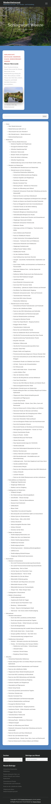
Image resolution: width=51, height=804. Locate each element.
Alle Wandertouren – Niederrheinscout (19, 134)
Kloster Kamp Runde (19, 400)
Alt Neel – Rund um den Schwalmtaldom (24, 364)
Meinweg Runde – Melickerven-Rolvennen (25, 185)
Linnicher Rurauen (18, 474)
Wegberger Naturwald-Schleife (22, 220)
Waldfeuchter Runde (19, 251)
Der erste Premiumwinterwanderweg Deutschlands (25, 563)
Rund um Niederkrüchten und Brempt (24, 316)
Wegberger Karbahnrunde (21, 246)
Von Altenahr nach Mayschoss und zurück (23, 581)
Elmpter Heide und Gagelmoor (19, 154)
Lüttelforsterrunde (18, 279)
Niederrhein (16, 57)
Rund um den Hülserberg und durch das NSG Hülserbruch (29, 469)
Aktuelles (8, 657)
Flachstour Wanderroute (20, 180)
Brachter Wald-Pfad (19, 348)
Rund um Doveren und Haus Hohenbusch (25, 196)
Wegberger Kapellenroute (18, 482)
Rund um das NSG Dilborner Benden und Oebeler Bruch (29, 383)
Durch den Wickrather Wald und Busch (24, 419)
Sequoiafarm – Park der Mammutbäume (22, 500)
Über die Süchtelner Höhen (21, 375)
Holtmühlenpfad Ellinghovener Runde (24, 214)
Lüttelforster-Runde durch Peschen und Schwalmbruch (29, 217)
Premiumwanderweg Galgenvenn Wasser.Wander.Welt (29, 354)
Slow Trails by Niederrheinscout (17, 141)
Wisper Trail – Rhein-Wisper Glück (21, 590)
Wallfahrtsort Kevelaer (17, 542)
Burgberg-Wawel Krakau (20, 654)
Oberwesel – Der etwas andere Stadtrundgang (24, 610)
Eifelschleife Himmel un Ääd (19, 584)
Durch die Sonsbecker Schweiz (22, 424)
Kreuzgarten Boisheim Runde (19, 146)
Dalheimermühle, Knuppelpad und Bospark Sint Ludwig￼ (29, 198)
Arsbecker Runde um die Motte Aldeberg (25, 206)
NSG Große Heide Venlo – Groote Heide (24, 369)
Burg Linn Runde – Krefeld (20, 435)
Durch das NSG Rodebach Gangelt (23, 277)
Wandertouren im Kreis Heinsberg (20, 170)
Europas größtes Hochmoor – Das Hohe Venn (24, 633)
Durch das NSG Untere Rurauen (22, 298)
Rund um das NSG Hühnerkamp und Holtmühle (26, 311)
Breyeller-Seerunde (19, 340)
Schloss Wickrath (18, 472)
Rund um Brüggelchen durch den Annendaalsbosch (28, 204)
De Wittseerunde (18, 367)
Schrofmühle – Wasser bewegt (19, 497)
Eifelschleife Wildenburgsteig (19, 579)
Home (7, 124)
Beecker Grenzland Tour (20, 183)
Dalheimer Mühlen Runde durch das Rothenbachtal (28, 274)
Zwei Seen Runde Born (19, 380)
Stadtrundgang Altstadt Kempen (20, 553)
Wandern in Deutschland (15, 561)
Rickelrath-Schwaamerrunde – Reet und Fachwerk (27, 293)
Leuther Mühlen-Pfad (19, 372)
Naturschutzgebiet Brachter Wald (23, 385)
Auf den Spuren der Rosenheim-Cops (21, 571)
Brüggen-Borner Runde (20, 324)
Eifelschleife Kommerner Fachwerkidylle (22, 587)
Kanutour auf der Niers (17, 530)
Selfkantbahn (15, 505)
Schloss (6, 59)
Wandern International (14, 615)
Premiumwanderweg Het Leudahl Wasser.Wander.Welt (27, 628)
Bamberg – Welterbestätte (18, 605)
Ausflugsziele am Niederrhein (16, 490)
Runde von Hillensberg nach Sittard (23, 188)
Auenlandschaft (9, 54)
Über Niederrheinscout (14, 126)
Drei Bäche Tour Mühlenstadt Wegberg (24, 290)
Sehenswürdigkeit (15, 59)
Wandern (7, 61)
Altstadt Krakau (18, 648)
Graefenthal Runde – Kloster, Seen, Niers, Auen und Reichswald (26, 738)
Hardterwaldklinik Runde (20, 464)
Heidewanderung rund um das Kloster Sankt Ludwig (26, 162)
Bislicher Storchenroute (20, 451)
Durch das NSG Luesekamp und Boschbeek (23, 617)
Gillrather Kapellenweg (17, 160)
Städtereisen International (15, 639)
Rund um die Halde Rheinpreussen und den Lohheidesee (29, 477)
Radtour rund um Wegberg (18, 487)
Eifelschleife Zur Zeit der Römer (20, 576)
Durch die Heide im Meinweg (19, 157)
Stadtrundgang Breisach (18, 597)
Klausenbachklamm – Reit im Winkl (21, 573)
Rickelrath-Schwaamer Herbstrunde (23, 222)
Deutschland (8, 57)
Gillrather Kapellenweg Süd (19, 149)
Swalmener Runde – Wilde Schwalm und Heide (24, 623)
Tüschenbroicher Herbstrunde (21, 295)
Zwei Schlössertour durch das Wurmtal (24, 257)
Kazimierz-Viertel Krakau (20, 651)
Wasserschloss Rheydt (19, 466)
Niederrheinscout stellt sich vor (17, 129)
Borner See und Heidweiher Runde (23, 330)
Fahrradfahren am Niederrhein (17, 480)
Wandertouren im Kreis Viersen (20, 303)
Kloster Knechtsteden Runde (21, 432)
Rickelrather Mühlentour (20, 301)
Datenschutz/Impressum (15, 137)
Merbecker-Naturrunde (17, 152)
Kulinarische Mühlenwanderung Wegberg (25, 175)
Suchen (44, 116)
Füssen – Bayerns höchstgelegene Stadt (22, 608)
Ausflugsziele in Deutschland (16, 592)
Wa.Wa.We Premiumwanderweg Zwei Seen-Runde (28, 335)
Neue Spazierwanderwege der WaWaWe (25, 443)
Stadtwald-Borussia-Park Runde (22, 437)
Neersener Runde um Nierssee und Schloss (25, 411)
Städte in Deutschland (14, 595)
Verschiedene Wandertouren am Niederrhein (24, 388)
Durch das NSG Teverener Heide (22, 285)
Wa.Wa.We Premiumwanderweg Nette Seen (26, 346)
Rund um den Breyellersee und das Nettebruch (26, 377)
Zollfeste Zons (15, 550)
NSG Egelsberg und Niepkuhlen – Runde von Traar (27, 429)
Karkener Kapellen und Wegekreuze (21, 144)
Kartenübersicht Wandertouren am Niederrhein (24, 167)
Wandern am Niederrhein (15, 165)
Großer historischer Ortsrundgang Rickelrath (26, 238)
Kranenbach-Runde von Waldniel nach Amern (26, 361)
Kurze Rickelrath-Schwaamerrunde (23, 282)
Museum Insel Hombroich (18, 503)
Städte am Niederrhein (15, 532)
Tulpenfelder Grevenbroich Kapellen (21, 511)
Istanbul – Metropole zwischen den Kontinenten (24, 641)
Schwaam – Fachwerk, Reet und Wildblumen (26, 241)
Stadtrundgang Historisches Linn (20, 534)
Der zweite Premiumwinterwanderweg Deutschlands (26, 565)
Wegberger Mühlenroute (18, 484)
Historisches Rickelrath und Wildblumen (24, 243)
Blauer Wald (14, 508)
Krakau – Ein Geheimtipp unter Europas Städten (24, 644)
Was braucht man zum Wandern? (18, 131)
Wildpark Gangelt (16, 492)
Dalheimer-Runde (18, 225)
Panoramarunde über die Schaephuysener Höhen (27, 413)
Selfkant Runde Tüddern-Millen (22, 249)
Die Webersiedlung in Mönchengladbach (22, 495)
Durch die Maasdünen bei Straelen (23, 416)
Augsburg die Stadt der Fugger (20, 600)
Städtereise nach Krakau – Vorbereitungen (25, 646)
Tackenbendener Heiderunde (21, 327)
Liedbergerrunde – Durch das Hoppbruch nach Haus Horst (30, 461)
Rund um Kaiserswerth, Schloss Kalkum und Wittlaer (28, 408)
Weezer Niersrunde (11, 64)
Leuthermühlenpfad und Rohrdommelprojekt (26, 314)
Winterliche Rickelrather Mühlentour (23, 172)
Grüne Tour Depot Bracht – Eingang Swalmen (26, 322)
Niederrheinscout (11, 2)
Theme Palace (37, 802)
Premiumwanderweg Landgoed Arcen (22, 636)
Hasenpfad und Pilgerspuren (21, 398)
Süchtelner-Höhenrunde (20, 343)
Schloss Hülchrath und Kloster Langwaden (25, 453)
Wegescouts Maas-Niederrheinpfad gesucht (26, 395)
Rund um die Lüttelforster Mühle (22, 308)
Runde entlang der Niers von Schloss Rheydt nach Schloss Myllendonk (11, 776)
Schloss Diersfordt (16, 521)
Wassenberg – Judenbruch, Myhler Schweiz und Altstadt (29, 287)
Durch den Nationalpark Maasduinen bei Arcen (26, 448)
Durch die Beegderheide (18, 625)
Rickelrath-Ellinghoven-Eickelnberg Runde (25, 212)
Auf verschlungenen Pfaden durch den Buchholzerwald (29, 421)
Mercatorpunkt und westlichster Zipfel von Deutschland (27, 513)
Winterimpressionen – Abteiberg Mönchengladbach (26, 548)
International (9, 613)
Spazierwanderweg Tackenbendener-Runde (26, 338)
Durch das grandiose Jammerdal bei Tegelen (23, 620)
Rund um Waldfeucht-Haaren (21, 235)
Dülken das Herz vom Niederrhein (20, 537)
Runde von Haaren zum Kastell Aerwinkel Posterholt (28, 201)
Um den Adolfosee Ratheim (21, 254)
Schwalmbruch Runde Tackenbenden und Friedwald (28, 305)
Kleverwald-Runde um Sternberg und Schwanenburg (28, 427)
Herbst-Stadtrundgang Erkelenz (20, 540)
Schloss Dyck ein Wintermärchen (20, 516)
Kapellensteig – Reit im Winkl (19, 568)
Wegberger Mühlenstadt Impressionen (22, 556)
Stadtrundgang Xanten (17, 545)
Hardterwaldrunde (18, 445)
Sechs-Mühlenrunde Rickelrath (22, 233)
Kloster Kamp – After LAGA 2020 (20, 519)
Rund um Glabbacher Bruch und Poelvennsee (26, 332)
